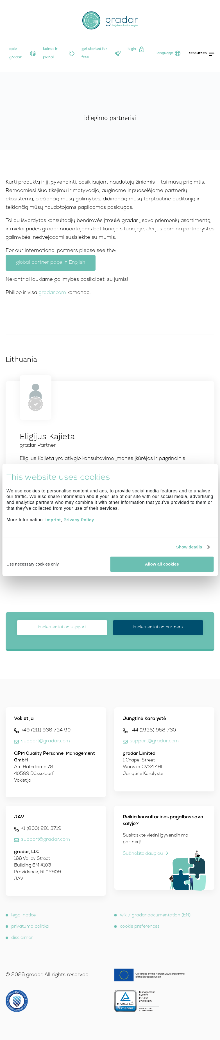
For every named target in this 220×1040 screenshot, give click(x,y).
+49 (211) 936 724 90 (46, 730)
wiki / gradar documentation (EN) (155, 915)
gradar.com (52, 292)
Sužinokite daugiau (145, 854)
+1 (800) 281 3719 (41, 828)
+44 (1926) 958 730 (153, 730)
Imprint (53, 520)
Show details (189, 547)
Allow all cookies (162, 564)
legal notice (23, 915)
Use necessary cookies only (32, 564)
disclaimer (22, 938)
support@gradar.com (45, 741)
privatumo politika (30, 927)
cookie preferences (140, 927)
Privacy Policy (78, 520)
